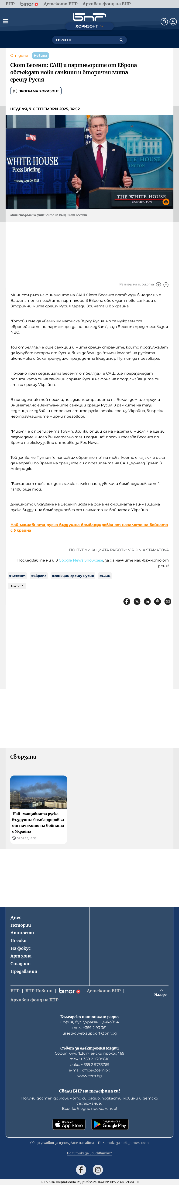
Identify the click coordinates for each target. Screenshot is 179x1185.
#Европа (38, 576)
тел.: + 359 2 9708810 (90, 1059)
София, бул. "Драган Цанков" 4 (89, 1022)
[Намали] (166, 285)
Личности (22, 933)
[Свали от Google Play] (110, 1124)
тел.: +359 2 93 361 (89, 1027)
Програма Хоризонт (36, 91)
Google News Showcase (81, 560)
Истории (20, 925)
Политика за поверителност (123, 1143)
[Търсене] (121, 40)
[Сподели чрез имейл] (168, 601)
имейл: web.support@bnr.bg (89, 1033)
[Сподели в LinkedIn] (147, 601)
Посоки (18, 940)
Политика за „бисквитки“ (89, 1153)
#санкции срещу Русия (73, 576)
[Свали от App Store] (69, 1124)
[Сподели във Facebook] (127, 601)
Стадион (20, 963)
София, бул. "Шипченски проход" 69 (89, 1053)
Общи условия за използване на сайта (62, 1143)
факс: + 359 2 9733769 (90, 1064)
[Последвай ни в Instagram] (97, 1169)
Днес (15, 917)
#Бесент (17, 576)
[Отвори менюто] (5, 21)
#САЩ (105, 576)
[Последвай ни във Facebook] (81, 1169)
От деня (19, 55)
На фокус (20, 948)
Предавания (23, 971)
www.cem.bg (89, 1076)
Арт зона (20, 956)
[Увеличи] (158, 285)
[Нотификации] (164, 22)
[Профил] (173, 22)
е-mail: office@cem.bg (89, 1070)
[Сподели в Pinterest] (157, 601)
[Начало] (89, 17)
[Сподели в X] (137, 601)
